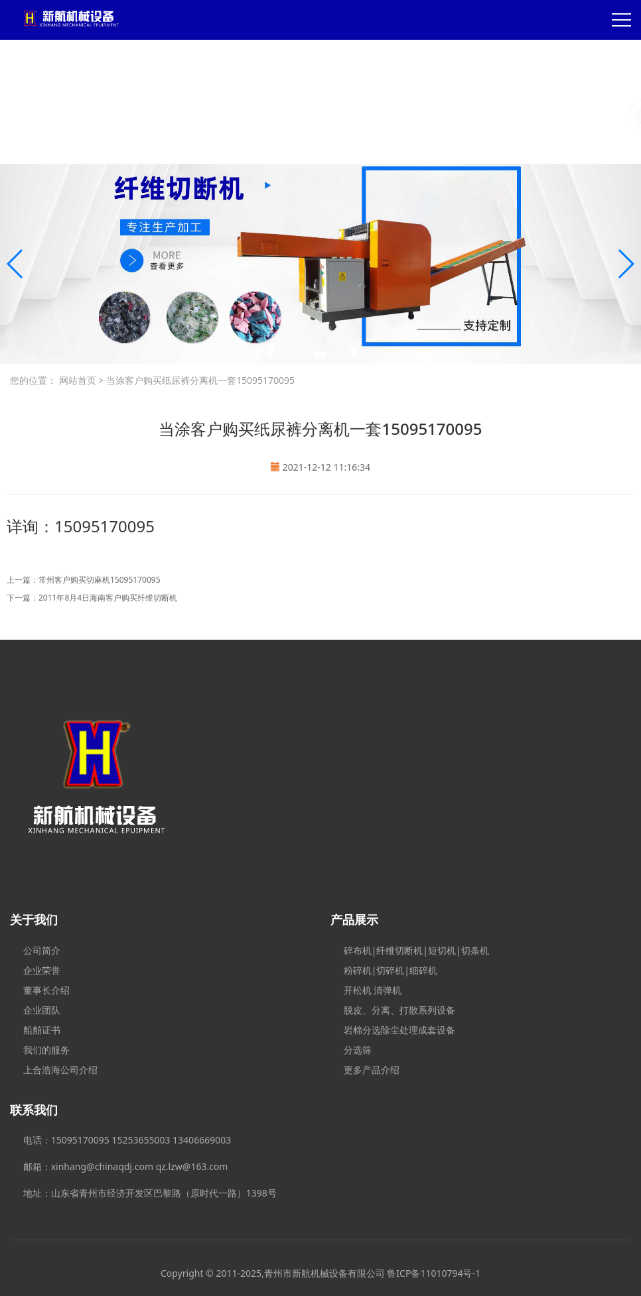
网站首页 (77, 380)
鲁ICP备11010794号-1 (433, 1273)
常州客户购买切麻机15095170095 (99, 579)
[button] (320, 354)
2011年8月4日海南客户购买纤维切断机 (107, 597)
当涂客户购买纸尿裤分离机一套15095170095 (199, 380)
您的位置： (33, 380)
